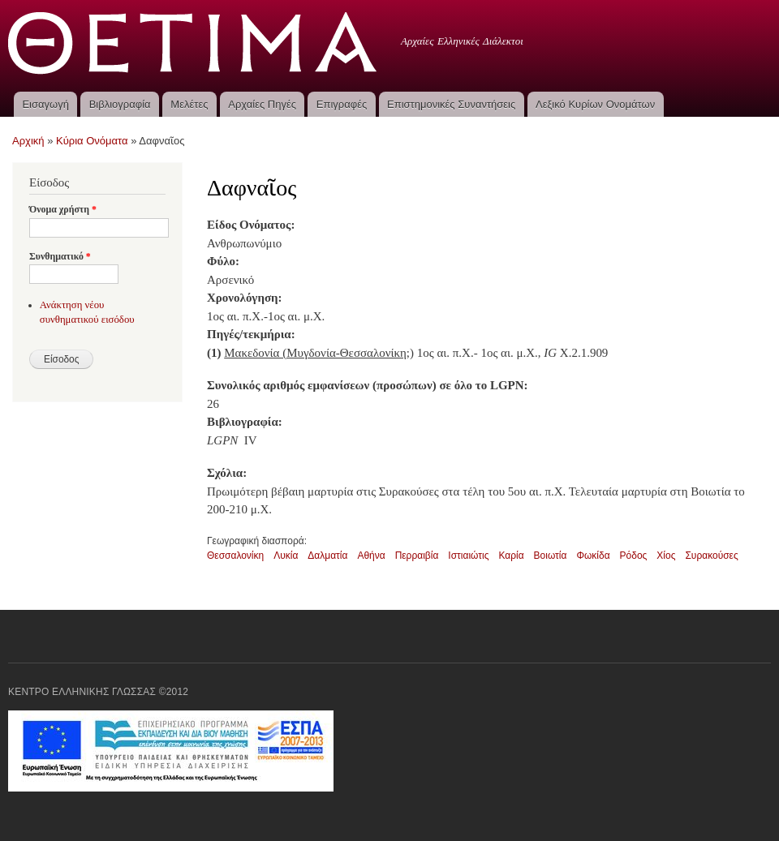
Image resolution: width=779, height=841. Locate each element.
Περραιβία (417, 555)
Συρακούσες (711, 555)
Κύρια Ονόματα (92, 141)
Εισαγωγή (45, 104)
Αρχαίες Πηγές (262, 104)
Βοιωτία (550, 555)
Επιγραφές (341, 104)
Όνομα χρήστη (63, 209)
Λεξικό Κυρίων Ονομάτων (595, 104)
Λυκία (285, 555)
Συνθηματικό (60, 256)
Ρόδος (634, 555)
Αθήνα (371, 555)
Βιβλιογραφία (120, 104)
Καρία (510, 555)
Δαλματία (327, 555)
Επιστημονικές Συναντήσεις (451, 104)
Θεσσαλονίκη (235, 555)
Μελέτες (189, 104)
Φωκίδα (592, 555)
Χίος (665, 555)
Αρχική (28, 141)
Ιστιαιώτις (468, 555)
